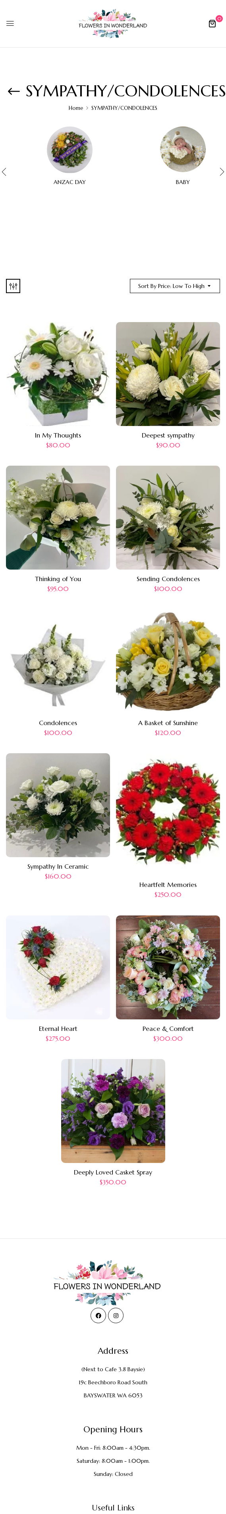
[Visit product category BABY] (183, 149)
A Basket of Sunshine (168, 723)
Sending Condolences (168, 579)
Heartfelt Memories (168, 884)
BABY (183, 182)
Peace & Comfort (168, 1028)
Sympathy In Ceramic (58, 866)
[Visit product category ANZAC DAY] (70, 149)
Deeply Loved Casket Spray (113, 1172)
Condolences (58, 723)
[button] (212, 23)
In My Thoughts (58, 435)
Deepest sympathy (168, 435)
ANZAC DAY (70, 182)
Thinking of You (58, 579)
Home (76, 108)
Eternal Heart (58, 1028)
